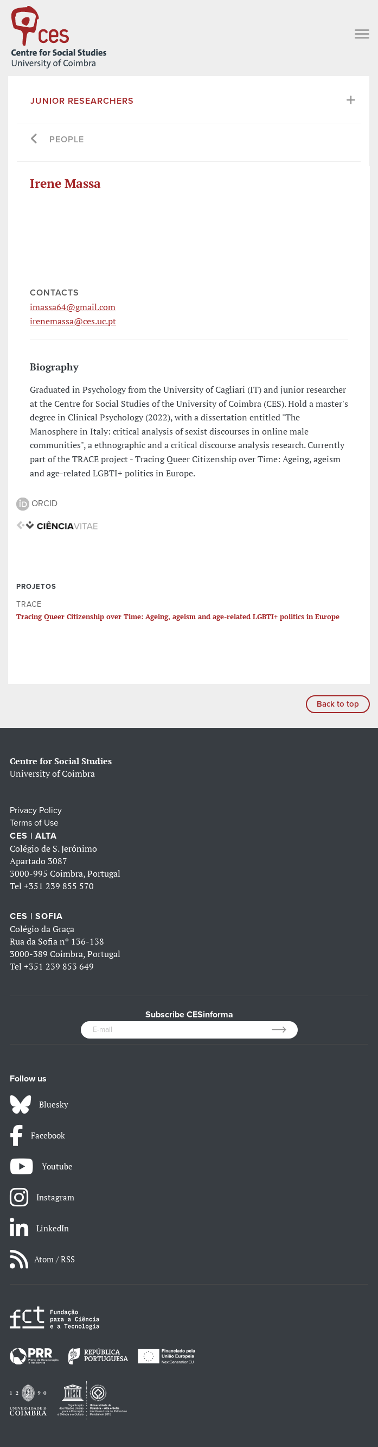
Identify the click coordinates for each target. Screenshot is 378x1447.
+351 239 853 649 (59, 966)
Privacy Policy (36, 810)
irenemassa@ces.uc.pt (73, 321)
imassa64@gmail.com (73, 307)
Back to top (338, 704)
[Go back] (34, 140)
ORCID (36, 503)
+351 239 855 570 (59, 886)
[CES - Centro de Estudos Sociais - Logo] (58, 34)
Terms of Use (34, 822)
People (66, 139)
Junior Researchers (82, 101)
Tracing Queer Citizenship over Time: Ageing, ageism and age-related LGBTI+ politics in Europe (177, 616)
